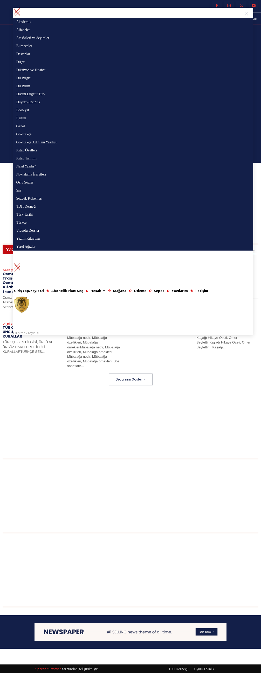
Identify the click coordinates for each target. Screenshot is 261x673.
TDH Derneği (178, 668)
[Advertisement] (132, 421)
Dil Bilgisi (9, 323)
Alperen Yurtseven (48, 668)
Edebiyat (10, 270)
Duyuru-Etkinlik (203, 668)
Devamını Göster (131, 378)
